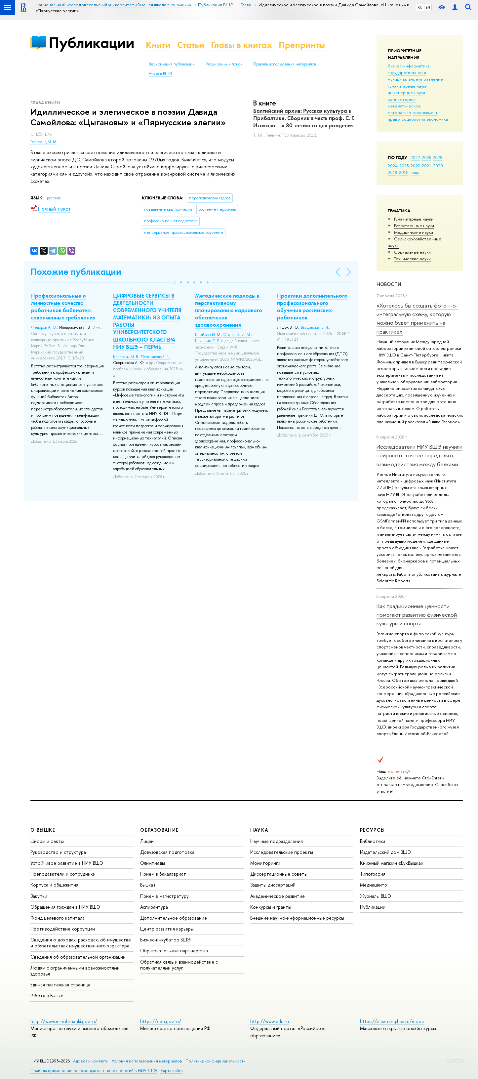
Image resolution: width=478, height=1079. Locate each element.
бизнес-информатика (409, 66)
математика (399, 112)
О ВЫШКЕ (43, 830)
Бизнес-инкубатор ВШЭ (165, 939)
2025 (437, 157)
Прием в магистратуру (164, 896)
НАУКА (259, 830)
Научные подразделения (276, 841)
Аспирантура (154, 907)
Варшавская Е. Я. (315, 327)
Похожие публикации (75, 271)
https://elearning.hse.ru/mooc (392, 1021)
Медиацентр (373, 885)
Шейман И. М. (208, 334)
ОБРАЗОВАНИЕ (159, 830)
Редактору (454, 1060)
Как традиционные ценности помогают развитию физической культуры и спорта (417, 614)
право (394, 119)
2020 (438, 166)
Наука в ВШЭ (160, 73)
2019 (392, 172)
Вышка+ (148, 885)
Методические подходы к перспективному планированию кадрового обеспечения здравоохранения (228, 310)
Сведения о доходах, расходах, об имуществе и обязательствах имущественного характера (80, 942)
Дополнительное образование (173, 918)
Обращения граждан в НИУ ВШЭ (65, 907)
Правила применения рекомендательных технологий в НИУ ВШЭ (93, 1070)
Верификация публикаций (172, 64)
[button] (174, 282)
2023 (404, 166)
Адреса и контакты (90, 1061)
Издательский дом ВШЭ (385, 852)
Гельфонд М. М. (43, 142)
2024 (393, 166)
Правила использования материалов (284, 64)
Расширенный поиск (224, 64)
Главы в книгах (241, 45)
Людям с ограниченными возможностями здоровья (75, 971)
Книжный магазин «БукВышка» (391, 863)
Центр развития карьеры (167, 929)
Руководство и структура (58, 852)
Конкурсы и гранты (270, 907)
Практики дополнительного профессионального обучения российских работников (312, 306)
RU (420, 7)
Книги (158, 45)
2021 (426, 166)
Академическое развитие (277, 896)
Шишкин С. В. (207, 341)
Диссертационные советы (278, 874)
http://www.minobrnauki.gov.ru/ (63, 1021)
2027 (415, 157)
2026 (426, 157)
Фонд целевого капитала (57, 918)
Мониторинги (265, 863)
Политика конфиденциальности (215, 1061)
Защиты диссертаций (273, 885)
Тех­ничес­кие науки (412, 259)
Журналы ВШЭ (375, 896)
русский (54, 198)
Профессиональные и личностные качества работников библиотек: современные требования (63, 306)
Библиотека (372, 841)
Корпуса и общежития (54, 885)
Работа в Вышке (46, 995)
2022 (415, 166)
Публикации (91, 42)
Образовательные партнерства (174, 950)
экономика (437, 119)
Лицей (147, 841)
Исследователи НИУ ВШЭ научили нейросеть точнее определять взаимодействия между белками (419, 455)
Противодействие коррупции (62, 929)
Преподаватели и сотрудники (63, 874)
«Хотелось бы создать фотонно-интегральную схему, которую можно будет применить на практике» (417, 318)
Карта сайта (171, 1070)
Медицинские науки (413, 232)
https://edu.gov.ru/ (160, 1021)
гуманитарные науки (407, 86)
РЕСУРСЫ (372, 830)
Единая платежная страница (60, 984)
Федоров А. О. (44, 327)
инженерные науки (406, 93)
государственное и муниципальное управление (415, 75)
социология (413, 119)
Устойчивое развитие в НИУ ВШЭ (66, 863)
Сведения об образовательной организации (78, 957)
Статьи (190, 45)
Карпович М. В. (126, 356)
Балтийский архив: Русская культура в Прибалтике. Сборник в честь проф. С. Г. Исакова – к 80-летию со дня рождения (303, 118)
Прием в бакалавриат (163, 874)
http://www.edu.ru (269, 1021)
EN (428, 7)
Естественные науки (414, 225)
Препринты (302, 45)
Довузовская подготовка (167, 852)
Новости (389, 284)
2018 (404, 172)
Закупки (38, 896)
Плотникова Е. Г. (155, 356)
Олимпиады (152, 863)
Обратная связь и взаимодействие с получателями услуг (179, 965)
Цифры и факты (47, 841)
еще (415, 172)
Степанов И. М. (237, 334)
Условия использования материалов (147, 1061)
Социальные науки (412, 252)
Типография (372, 874)
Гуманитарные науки (413, 219)
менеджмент (425, 112)
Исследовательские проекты (281, 852)
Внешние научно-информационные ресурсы (297, 918)
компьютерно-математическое (404, 102)
